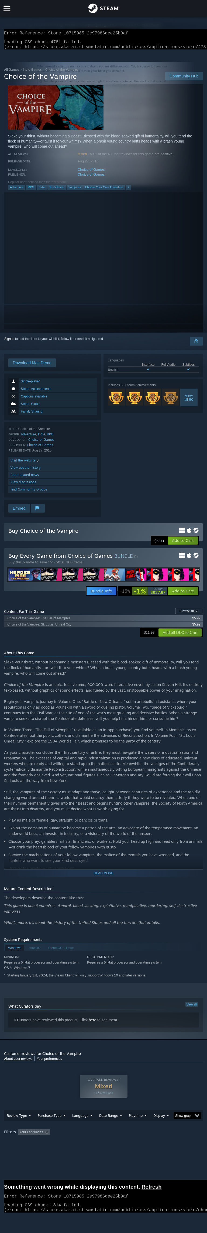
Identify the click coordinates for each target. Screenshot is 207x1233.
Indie (42, 190)
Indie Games (32, 73)
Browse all (189, 614)
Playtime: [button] (127, 1143)
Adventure (16, 190)
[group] (103, 1146)
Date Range (108, 1126)
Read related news (25, 478)
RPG (31, 190)
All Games (11, 73)
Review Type (17, 1126)
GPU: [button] (64, 1150)
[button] (183, 543)
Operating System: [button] (18, 1150)
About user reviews (18, 1062)
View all (192, 1007)
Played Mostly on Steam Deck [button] (166, 1143)
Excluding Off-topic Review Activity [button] (86, 1143)
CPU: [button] (46, 1150)
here (92, 1023)
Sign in (9, 342)
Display (159, 1126)
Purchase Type (49, 1126)
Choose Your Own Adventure (104, 190)
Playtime (136, 1126)
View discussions (23, 485)
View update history (26, 471)
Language (80, 1126)
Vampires (74, 190)
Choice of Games (91, 173)
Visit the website (25, 463)
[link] (143, 594)
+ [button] (128, 190)
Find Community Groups (29, 493)
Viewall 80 (189, 401)
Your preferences (49, 1062)
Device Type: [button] (88, 1150)
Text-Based (56, 190)
